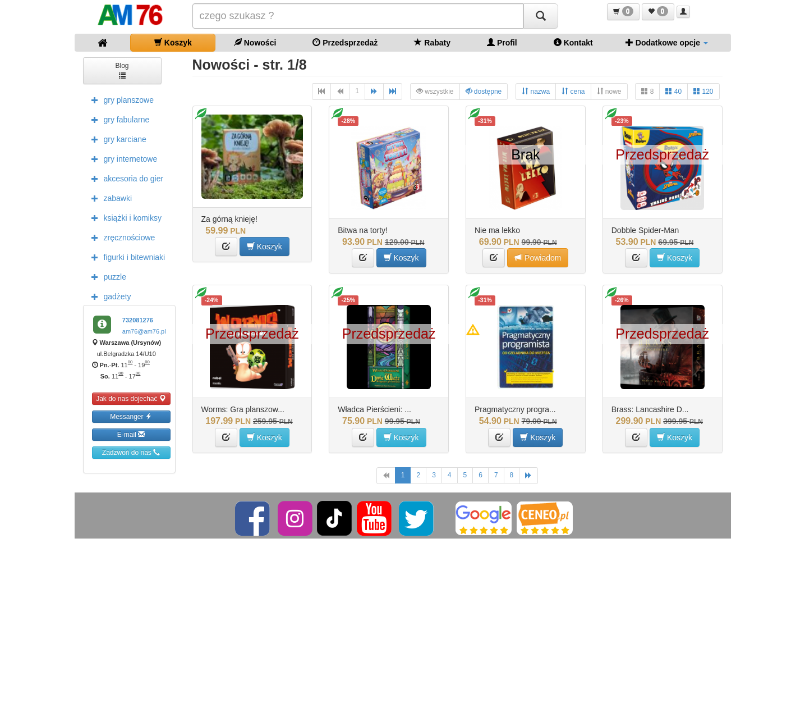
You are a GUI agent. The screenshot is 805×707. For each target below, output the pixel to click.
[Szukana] (357, 16)
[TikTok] (334, 518)
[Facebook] (253, 518)
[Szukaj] (540, 16)
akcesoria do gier (125, 178)
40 (673, 91)
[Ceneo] (545, 518)
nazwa (536, 91)
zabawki (109, 197)
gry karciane (116, 139)
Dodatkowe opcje (666, 42)
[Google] (484, 518)
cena (573, 91)
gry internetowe (122, 158)
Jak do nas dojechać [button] (131, 398)
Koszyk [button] (264, 246)
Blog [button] (121, 70)
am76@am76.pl (144, 331)
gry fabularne (118, 119)
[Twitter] (417, 518)
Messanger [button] (131, 416)
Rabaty (432, 42)
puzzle (106, 276)
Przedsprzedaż (345, 42)
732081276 (137, 320)
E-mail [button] (131, 434)
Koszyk (173, 42)
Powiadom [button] (537, 257)
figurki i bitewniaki (125, 256)
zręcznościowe (120, 237)
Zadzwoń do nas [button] (131, 452)
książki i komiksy (124, 217)
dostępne (484, 91)
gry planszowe (120, 99)
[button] (623, 11)
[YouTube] (375, 518)
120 (703, 91)
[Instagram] (296, 518)
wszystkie (435, 91)
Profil (502, 42)
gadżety (108, 296)
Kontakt (573, 42)
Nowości (255, 42)
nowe (609, 91)
